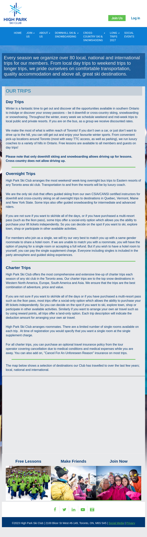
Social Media (116, 523)
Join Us (116, 18)
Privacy (130, 523)
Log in (135, 18)
